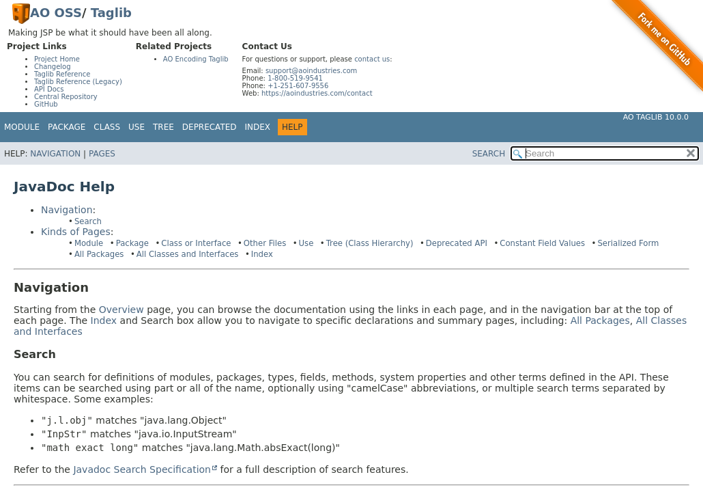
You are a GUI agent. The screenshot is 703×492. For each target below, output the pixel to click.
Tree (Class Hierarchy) (370, 243)
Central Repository (66, 96)
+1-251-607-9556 (298, 86)
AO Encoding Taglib (196, 59)
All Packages (99, 254)
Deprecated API (456, 243)
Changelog (52, 66)
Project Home (57, 59)
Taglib (111, 12)
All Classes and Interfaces (188, 254)
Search (88, 221)
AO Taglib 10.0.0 (656, 117)
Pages (102, 154)
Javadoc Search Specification (142, 469)
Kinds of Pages (76, 231)
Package (132, 243)
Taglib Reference (62, 74)
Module (22, 127)
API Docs (49, 89)
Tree (163, 127)
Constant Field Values (542, 243)
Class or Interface (196, 243)
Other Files (265, 243)
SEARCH (489, 154)
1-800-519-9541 (295, 78)
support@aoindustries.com (311, 70)
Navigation (55, 154)
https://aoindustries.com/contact (317, 93)
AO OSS (56, 12)
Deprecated (209, 127)
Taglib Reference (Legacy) (78, 81)
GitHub (46, 104)
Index (258, 127)
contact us (372, 59)
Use (306, 243)
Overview (121, 309)
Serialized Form (628, 243)
